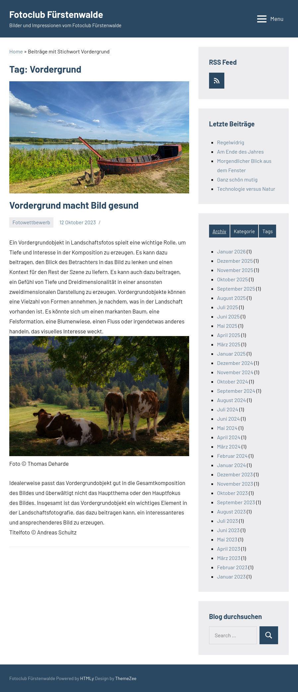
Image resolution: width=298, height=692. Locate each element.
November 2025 (235, 270)
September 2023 (236, 502)
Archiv (219, 231)
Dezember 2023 (235, 474)
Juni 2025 (228, 316)
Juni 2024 (228, 418)
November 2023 (235, 483)
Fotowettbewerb (31, 222)
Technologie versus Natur (246, 188)
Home (16, 51)
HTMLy (87, 678)
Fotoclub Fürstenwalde (56, 14)
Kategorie (244, 231)
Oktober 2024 (232, 381)
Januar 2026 (231, 251)
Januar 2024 (231, 465)
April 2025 (228, 335)
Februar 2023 (232, 567)
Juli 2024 (227, 409)
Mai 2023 (227, 539)
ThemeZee (125, 678)
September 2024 (236, 390)
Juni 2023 (228, 530)
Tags (267, 231)
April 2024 (228, 437)
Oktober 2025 (232, 279)
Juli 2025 (227, 307)
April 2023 (228, 548)
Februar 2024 (232, 455)
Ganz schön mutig (237, 179)
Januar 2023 (231, 576)
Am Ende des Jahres (240, 151)
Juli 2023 (227, 521)
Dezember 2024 (235, 363)
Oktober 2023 (232, 493)
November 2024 (235, 372)
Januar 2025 (231, 353)
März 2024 (229, 446)
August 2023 (231, 511)
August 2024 (231, 400)
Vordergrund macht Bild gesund (74, 205)
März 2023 (228, 558)
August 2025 (231, 298)
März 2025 (228, 344)
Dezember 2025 (235, 260)
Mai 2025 (227, 325)
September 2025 (236, 288)
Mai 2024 (227, 428)
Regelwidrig (230, 142)
